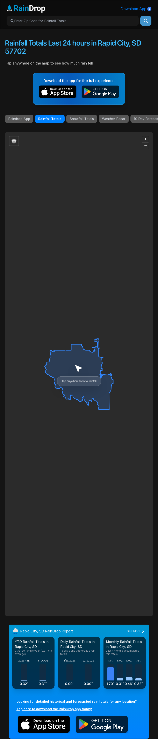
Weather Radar (113, 119)
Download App (136, 9)
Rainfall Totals (49, 119)
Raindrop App (19, 119)
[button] (57, 92)
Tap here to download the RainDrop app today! (54, 709)
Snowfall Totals (82, 119)
